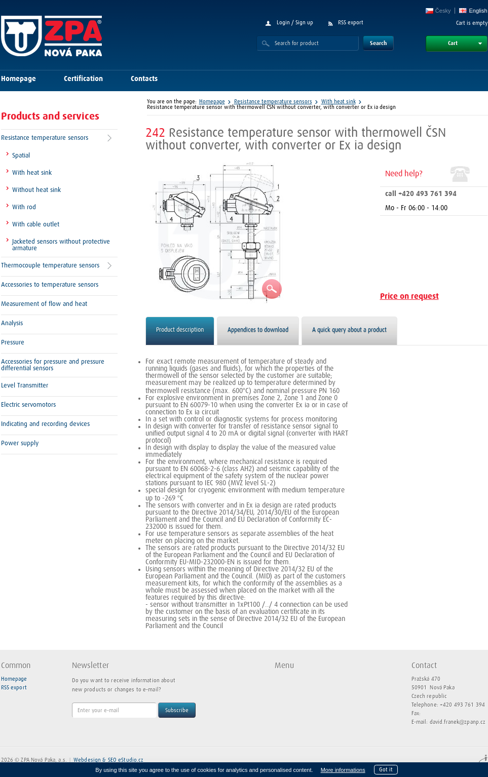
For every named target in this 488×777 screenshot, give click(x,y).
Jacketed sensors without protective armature (61, 245)
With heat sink (32, 173)
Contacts (144, 79)
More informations (343, 770)
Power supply (20, 443)
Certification (83, 79)
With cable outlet (35, 224)
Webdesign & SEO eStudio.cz (108, 760)
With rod (24, 207)
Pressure (12, 342)
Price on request (409, 296)
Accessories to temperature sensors (49, 285)
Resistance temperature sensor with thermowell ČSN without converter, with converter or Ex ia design (271, 107)
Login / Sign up (295, 22)
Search (378, 43)
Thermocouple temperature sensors (50, 265)
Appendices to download (258, 330)
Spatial (21, 155)
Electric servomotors (28, 405)
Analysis (12, 323)
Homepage (18, 79)
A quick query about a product (349, 330)
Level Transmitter (24, 385)
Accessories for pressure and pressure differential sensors (52, 365)
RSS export (350, 22)
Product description (180, 330)
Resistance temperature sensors (44, 138)
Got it (386, 769)
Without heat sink (36, 190)
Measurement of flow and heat (44, 304)
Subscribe (177, 710)
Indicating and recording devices (45, 424)
